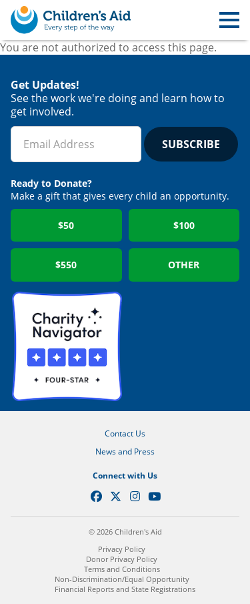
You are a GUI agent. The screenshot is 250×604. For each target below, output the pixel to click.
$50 (66, 225)
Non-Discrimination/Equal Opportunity (122, 579)
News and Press (125, 451)
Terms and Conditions (122, 569)
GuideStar (184, 347)
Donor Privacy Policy (121, 559)
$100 (184, 225)
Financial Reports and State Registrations (125, 589)
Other (183, 264)
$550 (66, 264)
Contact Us (125, 433)
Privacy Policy (121, 549)
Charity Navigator (67, 347)
